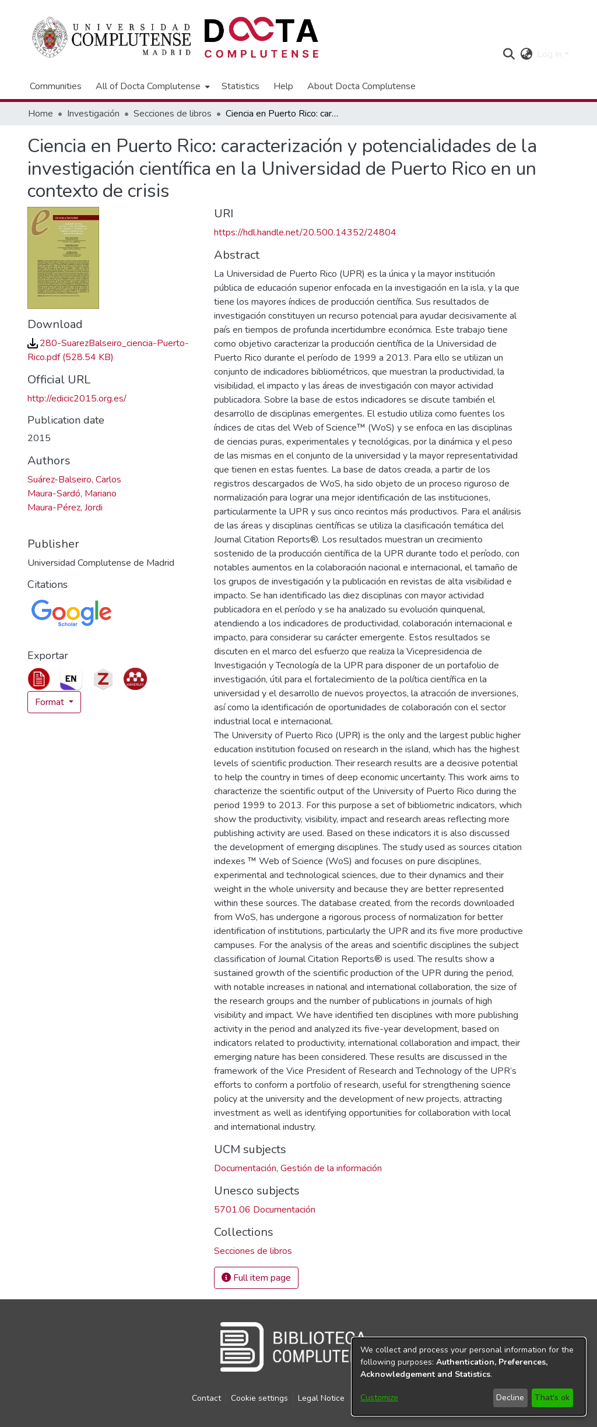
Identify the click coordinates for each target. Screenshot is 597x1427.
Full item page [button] (256, 1277)
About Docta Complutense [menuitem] (361, 86)
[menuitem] (151, 86)
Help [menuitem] (283, 86)
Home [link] (40, 113)
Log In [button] (550, 54)
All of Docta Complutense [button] (148, 86)
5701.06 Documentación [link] (264, 1209)
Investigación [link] (93, 113)
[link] (253, 1251)
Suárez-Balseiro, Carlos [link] (74, 479)
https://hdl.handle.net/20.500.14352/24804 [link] (305, 232)
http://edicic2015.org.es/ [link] (77, 398)
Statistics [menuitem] (240, 86)
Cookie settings (259, 1398)
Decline (510, 1397)
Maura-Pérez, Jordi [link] (65, 507)
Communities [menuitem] (56, 86)
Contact (206, 1398)
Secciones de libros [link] (173, 113)
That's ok (552, 1397)
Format (50, 702)
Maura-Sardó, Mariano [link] (72, 493)
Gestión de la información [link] (331, 1168)
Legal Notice (321, 1398)
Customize (379, 1397)
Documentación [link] (245, 1168)
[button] (508, 54)
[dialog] (468, 1376)
